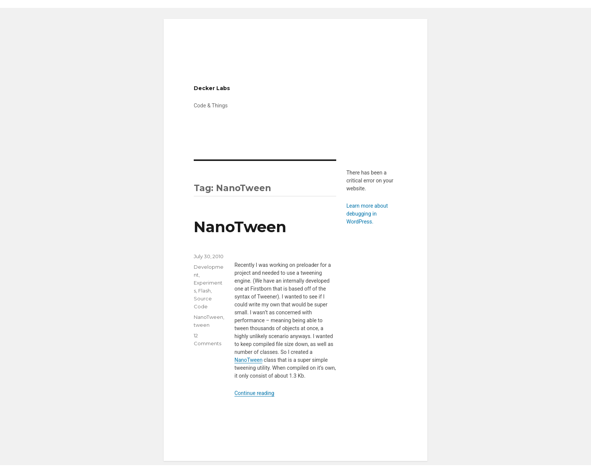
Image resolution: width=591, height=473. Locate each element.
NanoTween (240, 226)
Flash (204, 291)
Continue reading (254, 393)
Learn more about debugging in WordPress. (367, 214)
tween (202, 325)
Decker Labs (212, 88)
